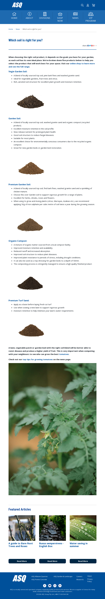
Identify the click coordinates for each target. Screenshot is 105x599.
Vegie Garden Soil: (18, 71)
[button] (87, 5)
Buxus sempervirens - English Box (51, 545)
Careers (79, 576)
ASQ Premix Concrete (39, 579)
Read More (22, 561)
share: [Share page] (88, 46)
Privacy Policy (90, 580)
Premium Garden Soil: (20, 184)
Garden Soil (14, 118)
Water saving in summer (79, 545)
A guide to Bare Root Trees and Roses (21, 545)
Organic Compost (18, 240)
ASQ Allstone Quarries (39, 576)
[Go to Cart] (93, 5)
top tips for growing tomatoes (38, 359)
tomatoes (64, 354)
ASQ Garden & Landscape (63, 576)
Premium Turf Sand (19, 300)
